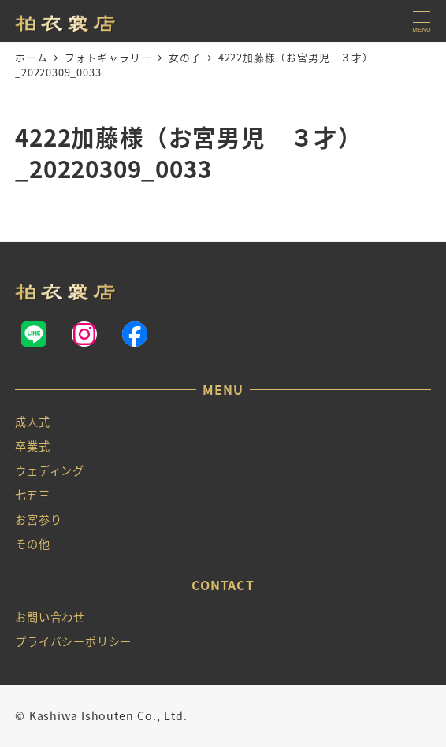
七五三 (32, 495)
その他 (32, 544)
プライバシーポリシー (73, 641)
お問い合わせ (50, 617)
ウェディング (49, 470)
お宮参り (38, 519)
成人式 (32, 421)
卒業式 (32, 446)
